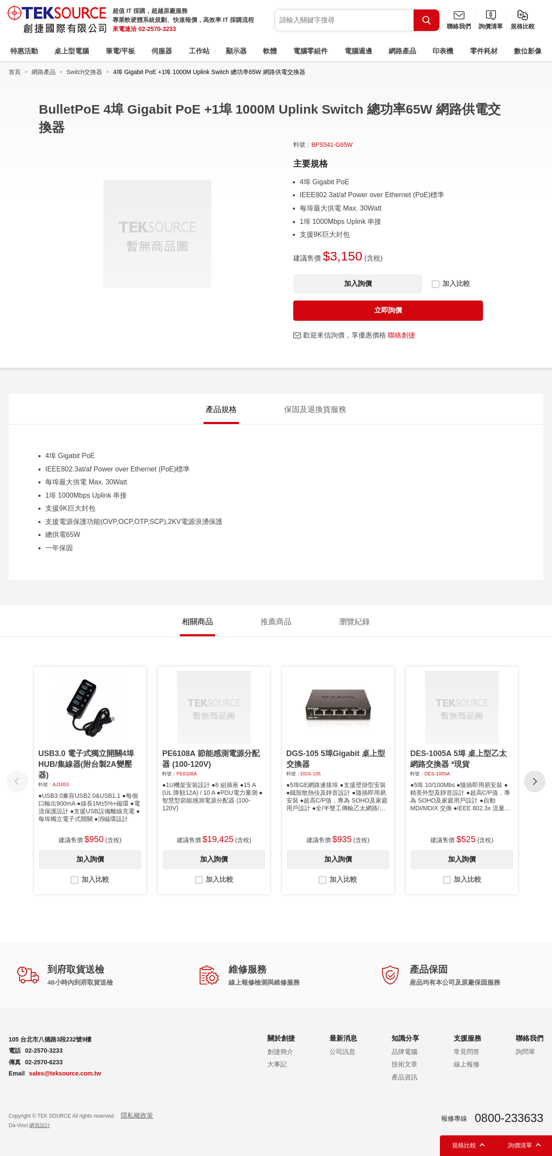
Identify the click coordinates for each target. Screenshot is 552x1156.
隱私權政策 (137, 1115)
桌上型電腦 (71, 51)
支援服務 (467, 1038)
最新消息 (343, 1038)
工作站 (199, 51)
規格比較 (523, 26)
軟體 (270, 51)
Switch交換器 (84, 71)
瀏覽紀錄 (354, 621)
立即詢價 (388, 310)
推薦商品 (276, 621)
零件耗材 (484, 51)
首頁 (15, 71)
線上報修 (467, 1064)
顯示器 (236, 51)
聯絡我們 (459, 26)
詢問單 (525, 1051)
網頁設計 (39, 1125)
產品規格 (221, 409)
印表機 (443, 51)
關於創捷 (281, 1038)
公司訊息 (342, 1051)
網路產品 (402, 51)
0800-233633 (509, 1118)
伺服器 (161, 51)
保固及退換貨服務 (315, 409)
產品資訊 (404, 1077)
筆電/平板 (120, 51)
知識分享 (405, 1038)
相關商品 (197, 621)
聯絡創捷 (401, 335)
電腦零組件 (310, 51)
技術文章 (404, 1064)
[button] (535, 781)
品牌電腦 (404, 1051)
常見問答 (467, 1051)
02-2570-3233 (157, 28)
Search (426, 20)
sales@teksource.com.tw (65, 1073)
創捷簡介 (280, 1051)
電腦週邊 (358, 51)
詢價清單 (491, 26)
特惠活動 (24, 51)
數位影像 (528, 51)
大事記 (277, 1064)
